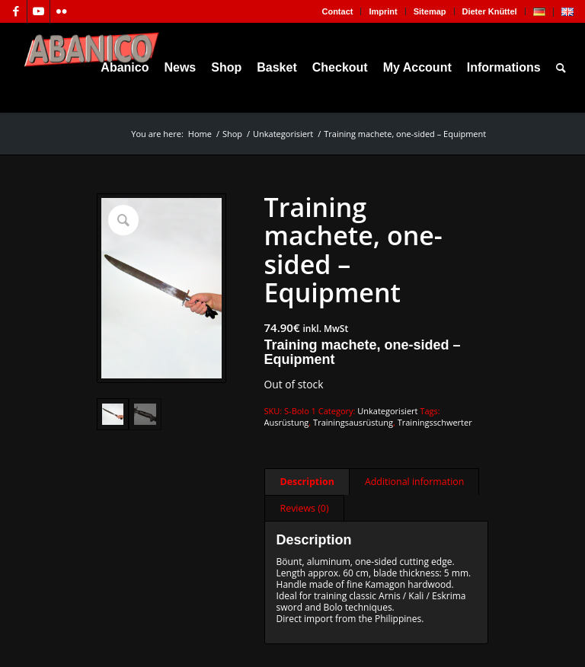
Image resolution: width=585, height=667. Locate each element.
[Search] (561, 68)
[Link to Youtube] (38, 11)
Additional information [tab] (414, 481)
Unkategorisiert (387, 410)
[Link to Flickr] (61, 11)
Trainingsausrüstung (353, 422)
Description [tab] (307, 481)
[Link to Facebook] (16, 11)
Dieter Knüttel (489, 11)
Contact (337, 11)
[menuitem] (337, 11)
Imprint (383, 11)
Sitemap (430, 11)
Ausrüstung (286, 422)
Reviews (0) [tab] (304, 508)
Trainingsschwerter (435, 422)
